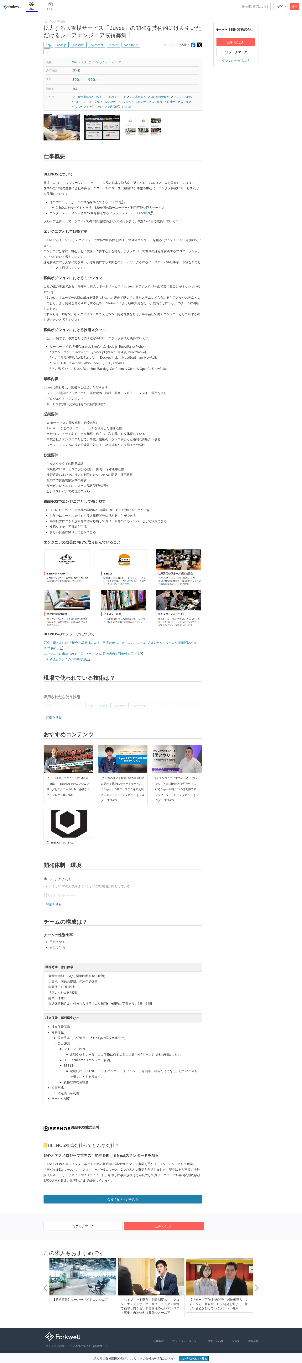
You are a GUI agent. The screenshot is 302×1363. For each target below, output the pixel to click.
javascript (78, 45)
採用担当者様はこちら (255, 6)
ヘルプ (236, 1341)
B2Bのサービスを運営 (149, 102)
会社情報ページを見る (122, 1199)
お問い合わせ (215, 1341)
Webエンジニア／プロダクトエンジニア (96, 62)
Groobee (143, 213)
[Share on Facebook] (193, 45)
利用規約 (158, 1341)
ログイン (280, 6)
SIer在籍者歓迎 (160, 97)
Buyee (115, 202)
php (48, 45)
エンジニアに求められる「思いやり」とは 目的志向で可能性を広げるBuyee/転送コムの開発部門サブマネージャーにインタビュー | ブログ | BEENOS (177, 789)
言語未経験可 (138, 97)
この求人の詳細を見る (193, 1358)
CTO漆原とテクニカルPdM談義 (65, 659)
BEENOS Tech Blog (60, 842)
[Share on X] (199, 45)
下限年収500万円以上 (89, 97)
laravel (113, 45)
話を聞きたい (236, 42)
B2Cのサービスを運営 (117, 102)
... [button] (47, 51)
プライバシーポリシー (185, 1341)
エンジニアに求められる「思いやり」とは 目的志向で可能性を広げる (92, 653)
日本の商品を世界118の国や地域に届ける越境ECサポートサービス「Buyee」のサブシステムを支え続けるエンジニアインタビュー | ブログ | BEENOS (122, 789)
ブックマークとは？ (236, 60)
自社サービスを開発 (179, 102)
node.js (61, 45)
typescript (97, 45)
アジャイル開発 (183, 97)
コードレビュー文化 (88, 102)
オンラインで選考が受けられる (112, 106)
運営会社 (253, 1341)
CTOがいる (82, 106)
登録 (294, 6)
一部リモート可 (115, 97)
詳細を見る (53, 717)
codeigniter (131, 45)
